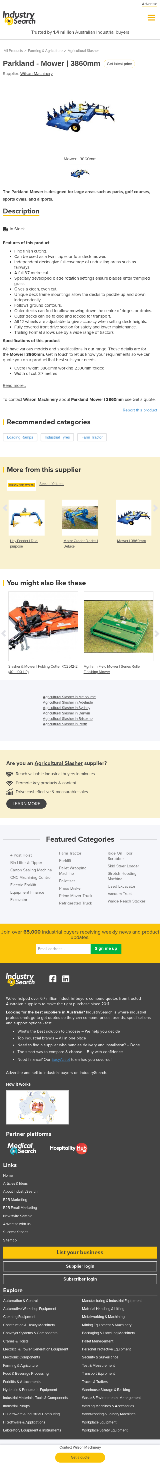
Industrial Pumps (16, 1406)
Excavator (18, 899)
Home (8, 1175)
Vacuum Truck (120, 893)
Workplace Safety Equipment (105, 1430)
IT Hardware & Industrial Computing (31, 1414)
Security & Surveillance (100, 1357)
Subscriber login (80, 1279)
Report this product (140, 410)
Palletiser (67, 881)
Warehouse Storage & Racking (106, 1390)
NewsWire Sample (17, 1216)
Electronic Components (21, 1357)
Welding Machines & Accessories (108, 1406)
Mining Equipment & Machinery (106, 1325)
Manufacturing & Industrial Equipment (112, 1301)
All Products (13, 51)
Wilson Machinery (36, 73)
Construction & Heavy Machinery (29, 1325)
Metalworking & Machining (103, 1316)
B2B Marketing (15, 1200)
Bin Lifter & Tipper (26, 862)
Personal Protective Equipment (106, 1349)
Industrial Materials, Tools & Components (35, 1398)
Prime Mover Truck (75, 895)
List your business (80, 1252)
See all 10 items (51, 484)
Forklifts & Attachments (22, 1382)
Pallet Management (97, 1341)
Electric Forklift (23, 885)
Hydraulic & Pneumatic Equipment (30, 1390)
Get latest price (119, 64)
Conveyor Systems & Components (30, 1333)
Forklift (65, 860)
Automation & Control (20, 1301)
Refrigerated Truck (75, 903)
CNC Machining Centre (30, 877)
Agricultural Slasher (83, 51)
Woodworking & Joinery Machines (108, 1414)
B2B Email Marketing (20, 1208)
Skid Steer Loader (123, 866)
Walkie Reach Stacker (126, 901)
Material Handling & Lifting (103, 1309)
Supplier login (80, 1266)
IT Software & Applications (24, 1422)
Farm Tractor (70, 853)
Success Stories (15, 1232)
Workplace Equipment (99, 1422)
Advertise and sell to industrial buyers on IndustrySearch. (56, 1072)
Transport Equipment (98, 1373)
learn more (26, 804)
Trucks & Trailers (95, 1382)
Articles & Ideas (15, 1183)
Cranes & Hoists (16, 1341)
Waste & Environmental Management (111, 1398)
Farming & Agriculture (45, 51)
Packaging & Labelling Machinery (108, 1333)
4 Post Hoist (21, 855)
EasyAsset (61, 1059)
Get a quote (80, 1457)
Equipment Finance (27, 892)
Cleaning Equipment (19, 1316)
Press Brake (70, 888)
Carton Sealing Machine (31, 870)
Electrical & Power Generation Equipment (35, 1349)
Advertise (149, 4)
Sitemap (10, 1240)
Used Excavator (121, 886)
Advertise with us (17, 1224)
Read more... (14, 385)
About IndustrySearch (20, 1191)
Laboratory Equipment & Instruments (32, 1430)
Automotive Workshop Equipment (29, 1309)
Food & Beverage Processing (26, 1373)
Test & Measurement (98, 1365)
